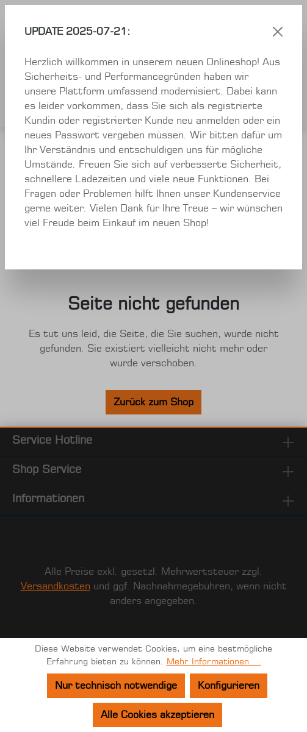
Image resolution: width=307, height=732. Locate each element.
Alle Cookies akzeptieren (157, 715)
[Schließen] (277, 31)
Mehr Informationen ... (214, 662)
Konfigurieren (228, 686)
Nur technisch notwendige (116, 686)
